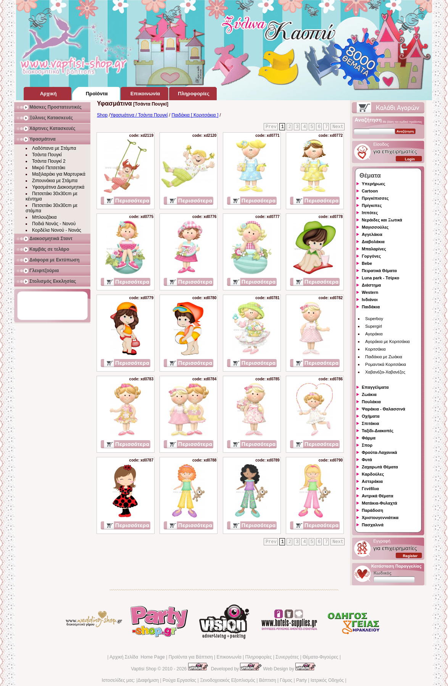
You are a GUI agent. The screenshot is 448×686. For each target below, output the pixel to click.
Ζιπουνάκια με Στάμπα (54, 180)
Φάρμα (368, 438)
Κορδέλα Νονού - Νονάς (56, 230)
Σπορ (367, 445)
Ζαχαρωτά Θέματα (380, 467)
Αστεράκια (372, 481)
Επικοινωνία (228, 657)
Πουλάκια (371, 401)
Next (337, 127)
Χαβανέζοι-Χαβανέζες (385, 372)
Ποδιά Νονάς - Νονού (54, 223)
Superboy (374, 318)
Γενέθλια (370, 488)
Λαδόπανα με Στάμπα (54, 148)
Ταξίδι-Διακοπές (377, 430)
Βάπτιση (267, 680)
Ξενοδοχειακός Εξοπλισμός (227, 680)
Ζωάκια (369, 394)
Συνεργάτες (287, 657)
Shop (102, 115)
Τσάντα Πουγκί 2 (49, 161)
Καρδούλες (373, 474)
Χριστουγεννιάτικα (380, 517)
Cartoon (370, 191)
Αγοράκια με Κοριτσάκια (387, 341)
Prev (271, 127)
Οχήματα (370, 416)
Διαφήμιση (148, 680)
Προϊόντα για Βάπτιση (191, 657)
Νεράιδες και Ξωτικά (382, 220)
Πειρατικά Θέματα (379, 270)
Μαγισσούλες (375, 227)
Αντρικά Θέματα (377, 496)
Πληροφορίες (258, 657)
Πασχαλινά (373, 525)
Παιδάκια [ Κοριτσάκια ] (195, 115)
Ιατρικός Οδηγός (327, 680)
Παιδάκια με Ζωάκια (383, 356)
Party (301, 680)
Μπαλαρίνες (374, 249)
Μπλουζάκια (44, 217)
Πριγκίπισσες (375, 198)
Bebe (367, 263)
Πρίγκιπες (372, 205)
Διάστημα (371, 285)
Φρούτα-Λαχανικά (379, 452)
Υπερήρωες (373, 183)
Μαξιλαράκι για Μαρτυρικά (58, 174)
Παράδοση (372, 510)
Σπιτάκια (370, 423)
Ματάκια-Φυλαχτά (379, 503)
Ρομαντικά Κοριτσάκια (385, 364)
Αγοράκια (374, 334)
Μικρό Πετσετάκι (48, 167)
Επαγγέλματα (375, 387)
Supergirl (373, 326)
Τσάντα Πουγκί (47, 154)
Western (370, 292)
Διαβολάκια (373, 241)
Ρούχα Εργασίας (179, 680)
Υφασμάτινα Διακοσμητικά (58, 187)
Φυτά (367, 459)
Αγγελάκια (372, 234)
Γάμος (286, 680)
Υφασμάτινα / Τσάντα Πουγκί (139, 115)
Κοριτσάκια (375, 349)
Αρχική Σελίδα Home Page (137, 657)
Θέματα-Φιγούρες (320, 657)
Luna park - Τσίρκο (380, 278)
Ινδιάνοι (370, 299)
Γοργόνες (371, 256)
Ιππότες (370, 212)
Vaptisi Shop (143, 669)
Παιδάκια (371, 307)
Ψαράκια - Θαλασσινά (383, 409)
